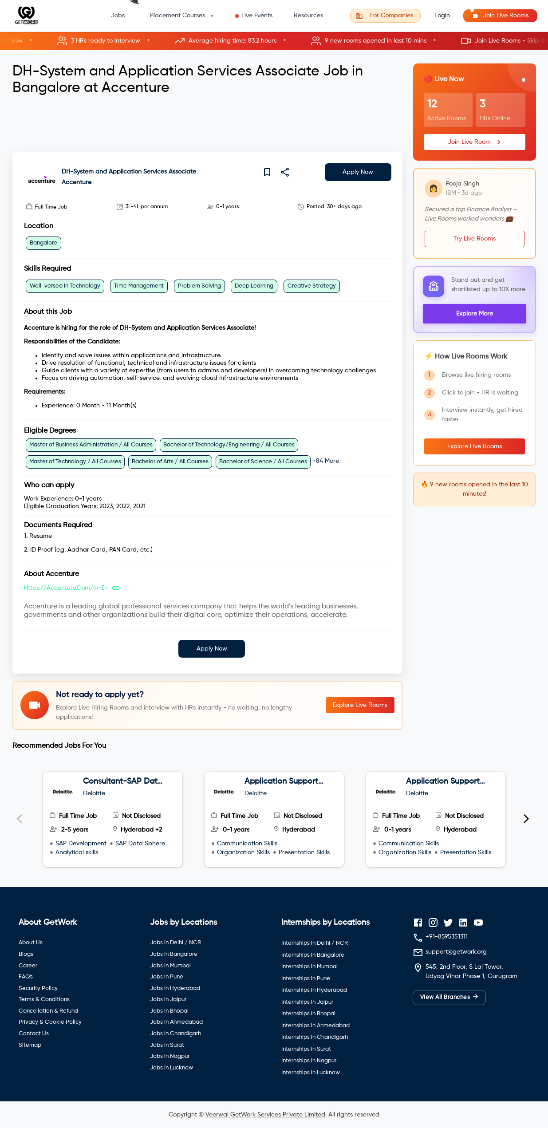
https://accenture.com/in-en (66, 588)
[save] (267, 172)
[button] (274, 41)
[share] (285, 172)
